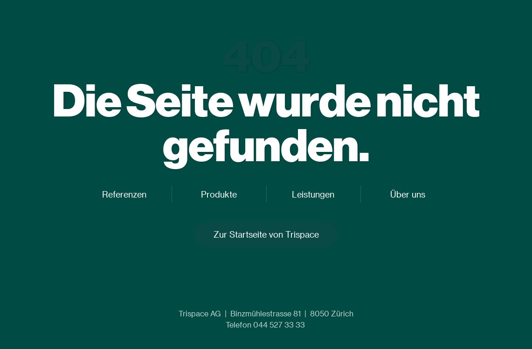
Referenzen (124, 194)
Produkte (219, 194)
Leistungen (313, 194)
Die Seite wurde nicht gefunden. (266, 122)
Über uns (407, 194)
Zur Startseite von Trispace (266, 234)
